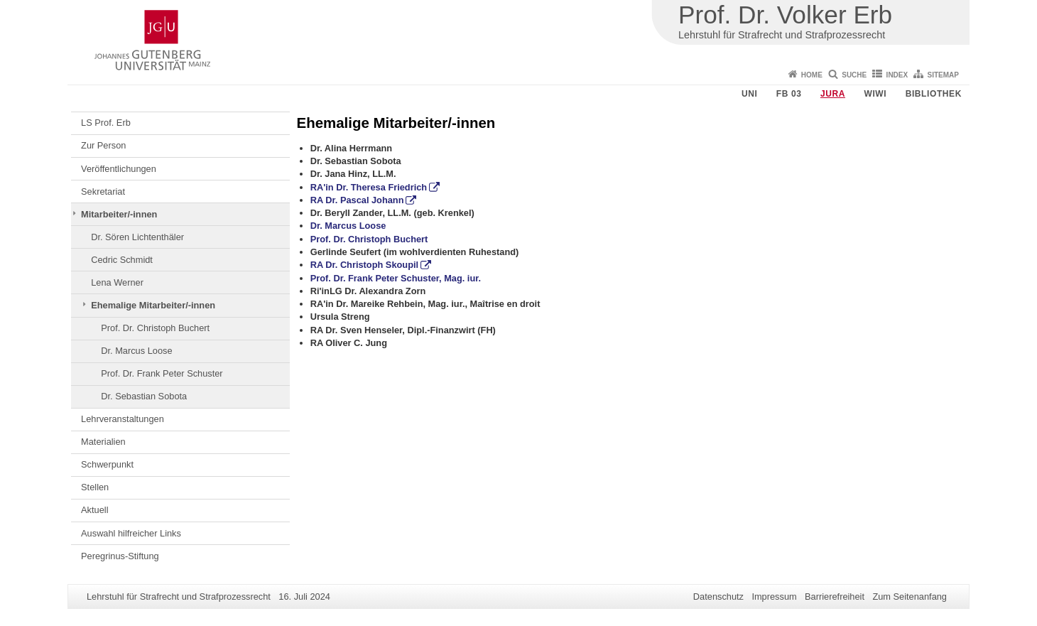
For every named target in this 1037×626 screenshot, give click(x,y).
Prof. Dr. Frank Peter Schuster (161, 373)
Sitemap (943, 75)
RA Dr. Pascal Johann (357, 200)
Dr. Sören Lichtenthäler (137, 237)
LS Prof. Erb (106, 122)
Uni (749, 94)
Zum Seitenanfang (909, 596)
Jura (832, 94)
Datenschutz (718, 596)
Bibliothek (934, 94)
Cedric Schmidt (122, 259)
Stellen (95, 487)
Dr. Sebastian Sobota (144, 396)
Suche (854, 75)
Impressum (773, 596)
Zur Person (103, 145)
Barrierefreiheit (834, 596)
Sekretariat (103, 191)
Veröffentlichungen (118, 168)
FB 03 (789, 94)
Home (811, 75)
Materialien (103, 441)
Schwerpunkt (107, 464)
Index (897, 75)
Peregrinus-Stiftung (120, 556)
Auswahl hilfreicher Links (131, 533)
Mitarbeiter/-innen (119, 214)
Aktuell (94, 509)
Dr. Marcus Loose (136, 350)
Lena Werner (117, 282)
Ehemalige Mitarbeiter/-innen (153, 305)
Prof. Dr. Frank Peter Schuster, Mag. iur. (395, 278)
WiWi (875, 94)
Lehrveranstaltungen (122, 419)
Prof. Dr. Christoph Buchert (155, 328)
